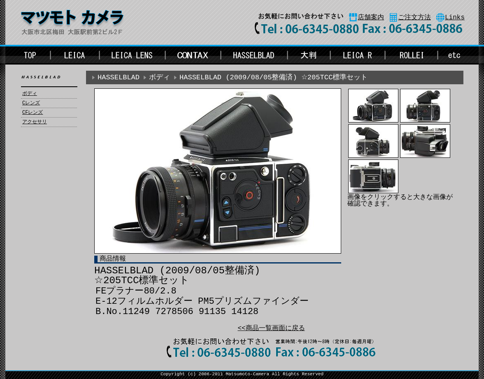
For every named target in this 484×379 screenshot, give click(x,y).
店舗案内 (371, 17)
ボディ (29, 93)
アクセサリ (34, 122)
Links (455, 17)
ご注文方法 (414, 17)
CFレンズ (32, 112)
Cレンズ (31, 103)
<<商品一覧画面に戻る (271, 328)
